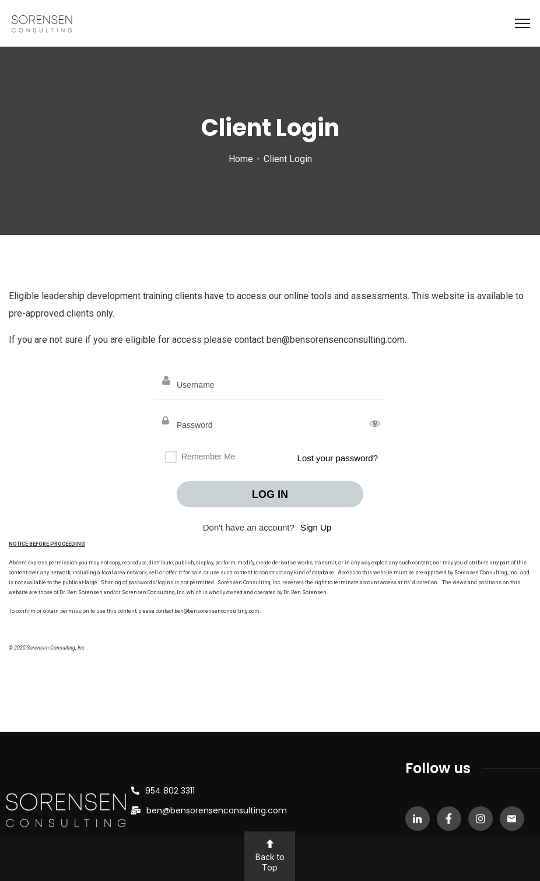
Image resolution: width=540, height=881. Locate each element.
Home (241, 158)
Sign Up (315, 527)
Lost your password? (337, 458)
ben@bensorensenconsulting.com (216, 810)
